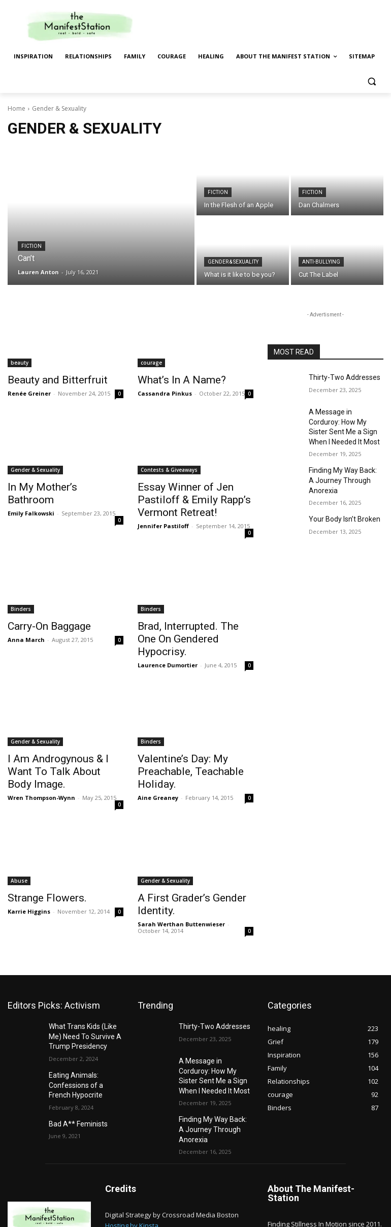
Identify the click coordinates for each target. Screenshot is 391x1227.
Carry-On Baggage (43, 620)
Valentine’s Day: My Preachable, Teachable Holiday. (180, 747)
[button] (371, 81)
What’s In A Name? (173, 379)
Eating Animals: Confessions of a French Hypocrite (83, 1043)
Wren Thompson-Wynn (41, 760)
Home (16, 108)
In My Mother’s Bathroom (55, 485)
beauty (19, 362)
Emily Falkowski (31, 497)
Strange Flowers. (40, 864)
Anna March (26, 632)
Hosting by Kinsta (131, 1171)
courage (151, 362)
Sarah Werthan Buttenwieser (181, 888)
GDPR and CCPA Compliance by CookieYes (170, 1181)
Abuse (19, 847)
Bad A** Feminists (74, 1078)
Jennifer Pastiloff (163, 520)
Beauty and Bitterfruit (48, 379)
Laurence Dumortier (168, 643)
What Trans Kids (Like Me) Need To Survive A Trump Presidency (85, 998)
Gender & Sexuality (233, 262)
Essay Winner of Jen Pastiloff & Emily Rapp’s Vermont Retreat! (194, 496)
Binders (21, 602)
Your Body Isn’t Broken (340, 500)
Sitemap (341, 1212)
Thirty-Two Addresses (339, 376)
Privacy (372, 1212)
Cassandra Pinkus (165, 392)
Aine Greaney (158, 771)
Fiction (31, 246)
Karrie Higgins (29, 877)
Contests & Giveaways (169, 468)
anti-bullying (321, 262)
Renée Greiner (29, 392)
